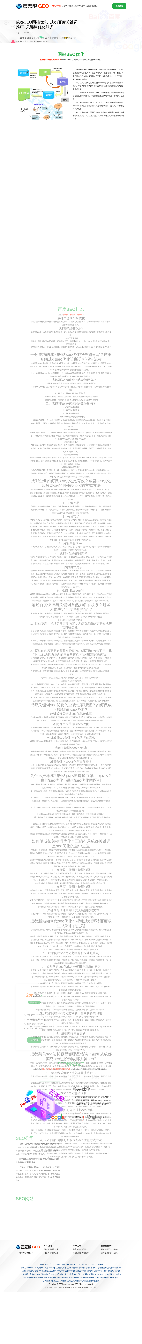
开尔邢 (118, 1268)
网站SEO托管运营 (80, 1249)
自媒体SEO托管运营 (81, 1253)
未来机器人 (25, 1274)
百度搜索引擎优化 (51, 1249)
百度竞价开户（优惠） (110, 1249)
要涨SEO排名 (115, 1274)
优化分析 (25, 1271)
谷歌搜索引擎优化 (51, 1253)
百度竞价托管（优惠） (110, 1253)
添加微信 (119, 6)
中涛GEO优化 (113, 1278)
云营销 (117, 1271)
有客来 (26, 1278)
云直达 (23, 1268)
